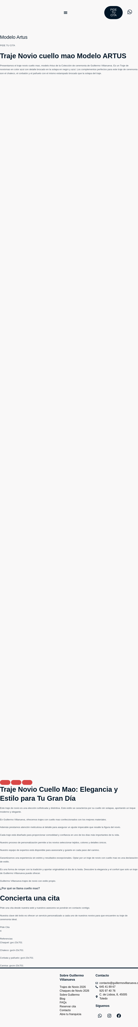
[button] (65, 12)
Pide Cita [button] (4, 927)
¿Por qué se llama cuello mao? (20, 888)
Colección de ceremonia (74, 65)
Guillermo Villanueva (101, 65)
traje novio (22, 65)
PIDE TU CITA (7, 45)
